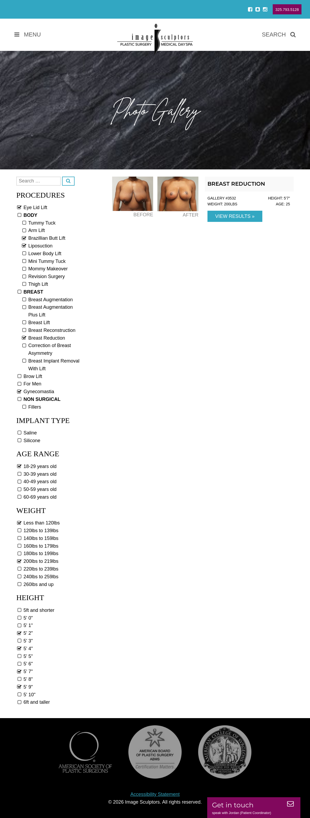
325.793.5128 (287, 9)
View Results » (235, 216)
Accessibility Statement (155, 794)
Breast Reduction (236, 184)
